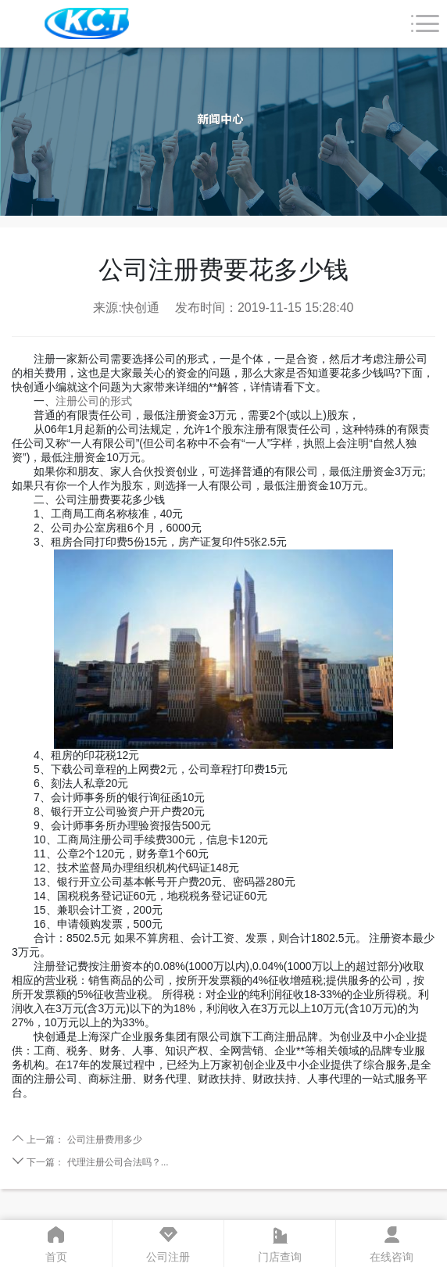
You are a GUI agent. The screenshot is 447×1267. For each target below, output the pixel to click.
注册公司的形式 (93, 401)
